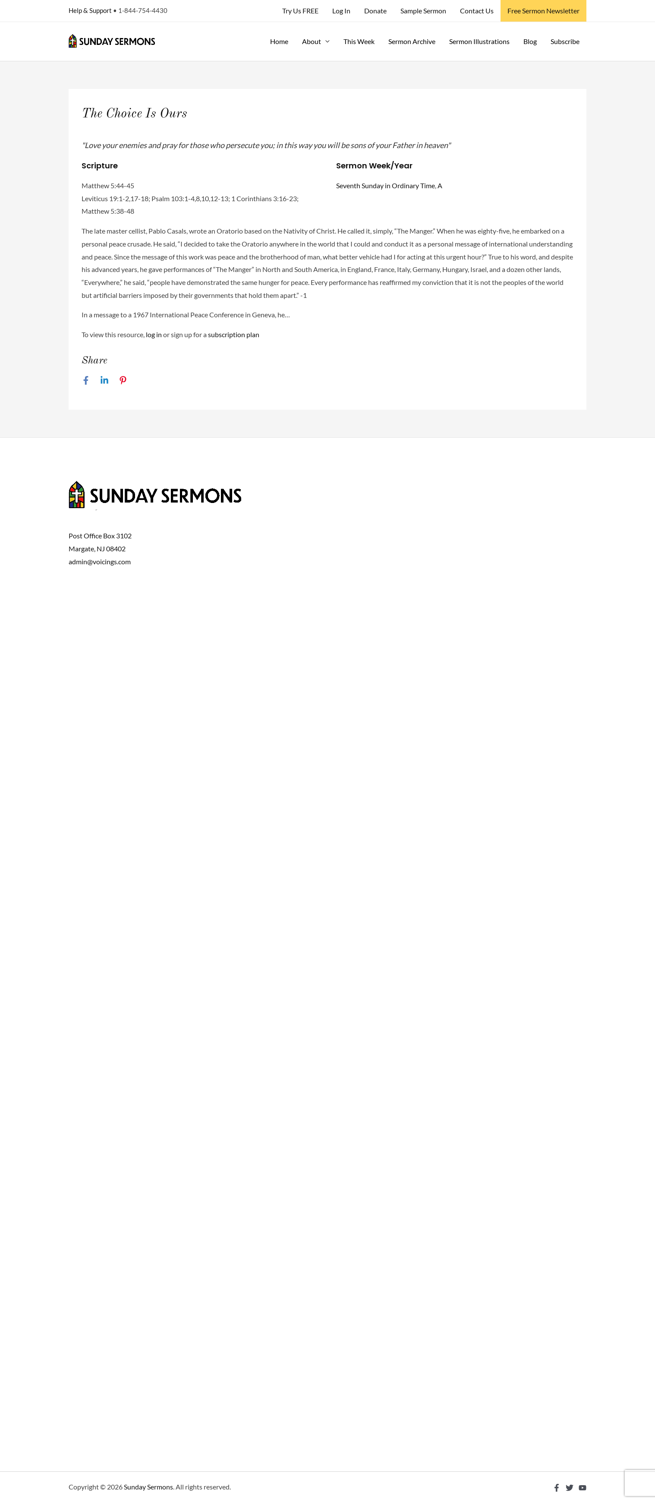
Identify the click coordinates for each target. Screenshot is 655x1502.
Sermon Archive (411, 41)
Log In (341, 10)
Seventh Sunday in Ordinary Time (385, 185)
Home (279, 41)
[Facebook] (86, 380)
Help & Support (90, 10)
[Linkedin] (104, 380)
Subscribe (565, 41)
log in (154, 334)
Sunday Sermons (148, 1487)
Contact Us (477, 10)
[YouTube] (582, 1488)
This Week (359, 41)
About (311, 41)
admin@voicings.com (100, 561)
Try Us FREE (300, 10)
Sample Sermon (423, 10)
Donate (375, 10)
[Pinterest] (123, 380)
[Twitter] (569, 1488)
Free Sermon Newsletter (543, 10)
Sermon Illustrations (479, 41)
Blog (530, 41)
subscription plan (233, 334)
